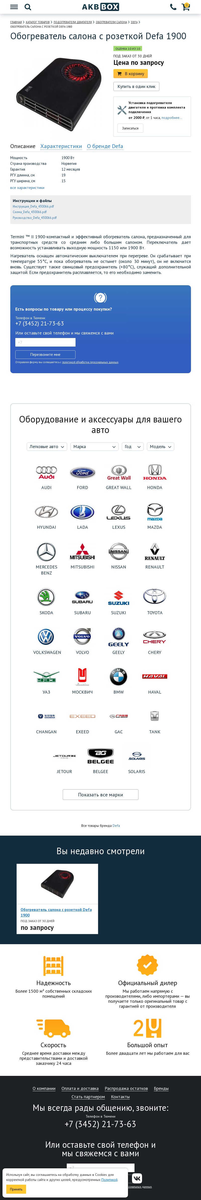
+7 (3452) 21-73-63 (39, 323)
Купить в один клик (136, 86)
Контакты (120, 1096)
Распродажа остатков (126, 1088)
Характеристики (61, 146)
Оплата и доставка (80, 1088)
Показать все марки (100, 794)
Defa (116, 825)
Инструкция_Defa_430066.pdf (33, 206)
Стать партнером (88, 1096)
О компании (44, 1088)
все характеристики (27, 187)
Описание (22, 146)
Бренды (161, 1088)
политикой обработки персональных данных (90, 362)
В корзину (130, 73)
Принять (16, 1189)
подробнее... (172, 117)
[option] (57, 899)
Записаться (130, 128)
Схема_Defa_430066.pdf (30, 212)
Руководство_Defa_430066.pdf (35, 218)
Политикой (109, 1179)
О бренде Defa (105, 146)
